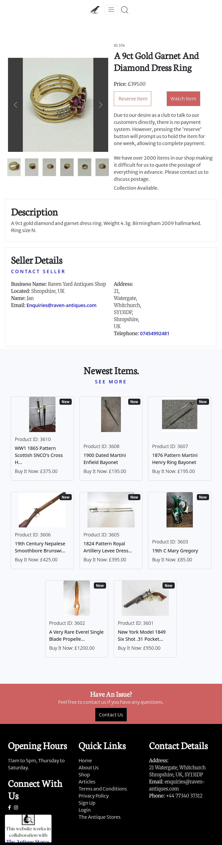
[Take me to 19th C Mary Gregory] (179, 530)
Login (85, 810)
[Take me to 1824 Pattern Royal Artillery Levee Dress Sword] (111, 530)
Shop (84, 775)
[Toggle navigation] (111, 9)
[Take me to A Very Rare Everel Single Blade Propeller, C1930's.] (76, 618)
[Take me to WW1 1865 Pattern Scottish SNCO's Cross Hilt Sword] (42, 439)
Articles (87, 782)
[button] (15, 105)
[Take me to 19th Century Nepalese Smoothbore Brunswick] (42, 530)
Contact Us (111, 715)
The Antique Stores (100, 817)
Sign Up (87, 803)
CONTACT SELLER (38, 271)
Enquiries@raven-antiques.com (61, 305)
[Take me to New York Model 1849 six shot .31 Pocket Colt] (145, 618)
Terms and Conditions (103, 789)
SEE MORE (111, 381)
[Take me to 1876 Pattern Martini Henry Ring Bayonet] (179, 439)
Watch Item (183, 99)
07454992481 (155, 333)
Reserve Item (133, 99)
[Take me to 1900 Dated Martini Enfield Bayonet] (111, 439)
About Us (89, 767)
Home (85, 760)
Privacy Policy (94, 796)
